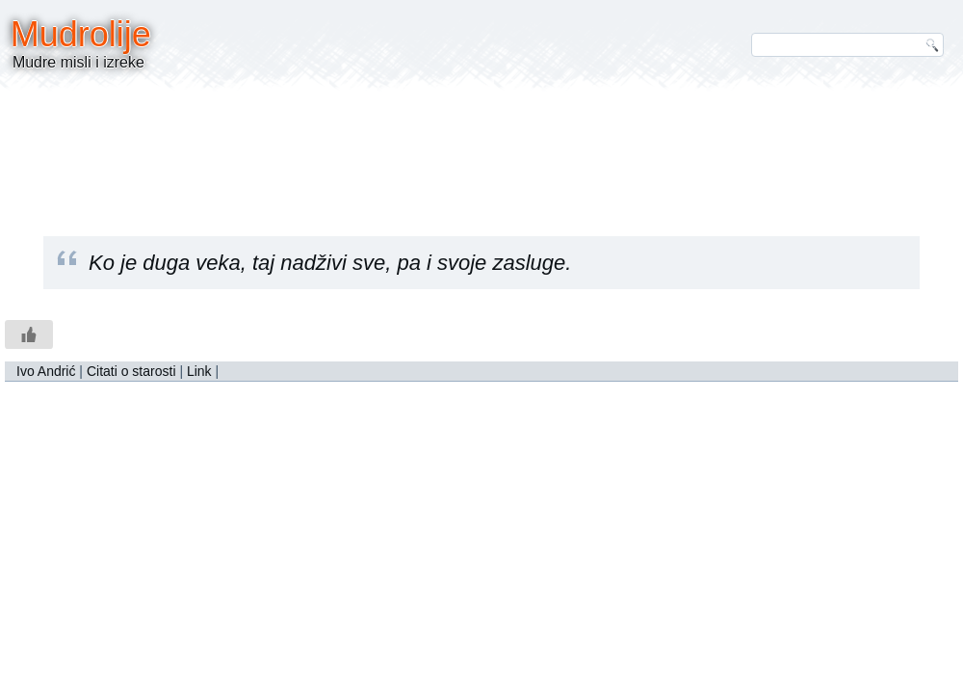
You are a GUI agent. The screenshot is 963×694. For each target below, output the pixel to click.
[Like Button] (29, 334)
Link (199, 371)
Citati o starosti (131, 371)
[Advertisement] (481, 149)
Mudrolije (81, 34)
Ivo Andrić (45, 371)
